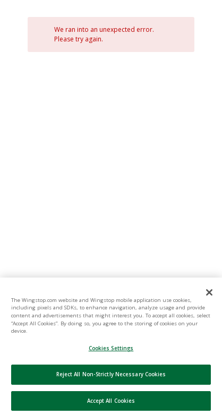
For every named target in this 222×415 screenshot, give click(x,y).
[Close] (180, 39)
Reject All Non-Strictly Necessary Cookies (111, 381)
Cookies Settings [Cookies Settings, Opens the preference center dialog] (111, 355)
